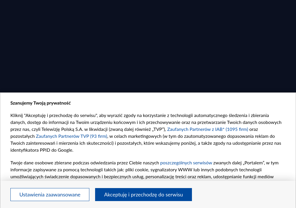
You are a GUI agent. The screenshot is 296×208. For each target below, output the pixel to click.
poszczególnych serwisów (186, 162)
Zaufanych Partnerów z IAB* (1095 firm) (207, 129)
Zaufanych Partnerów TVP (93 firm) (71, 136)
